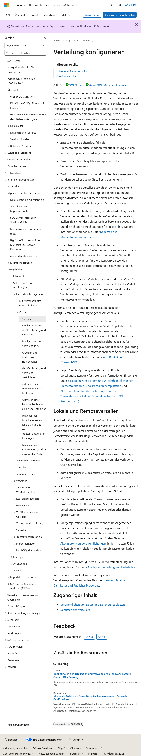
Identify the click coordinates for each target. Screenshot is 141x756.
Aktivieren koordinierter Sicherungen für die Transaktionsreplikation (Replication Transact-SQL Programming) (92, 396)
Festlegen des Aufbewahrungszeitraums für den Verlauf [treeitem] (34, 449)
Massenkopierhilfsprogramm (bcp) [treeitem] (26, 231)
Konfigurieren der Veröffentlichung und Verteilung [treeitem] (34, 330)
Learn (57, 40)
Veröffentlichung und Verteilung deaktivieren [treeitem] (34, 372)
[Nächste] (112, 5)
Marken (92, 753)
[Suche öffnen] (120, 5)
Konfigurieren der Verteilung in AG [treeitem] (31, 344)
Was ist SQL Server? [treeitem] (21, 96)
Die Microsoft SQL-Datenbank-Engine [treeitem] (28, 106)
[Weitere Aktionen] (135, 41)
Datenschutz (92, 748)
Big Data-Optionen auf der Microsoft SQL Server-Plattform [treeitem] (25, 244)
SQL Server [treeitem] (13, 60)
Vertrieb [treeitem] (26, 319)
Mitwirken (75, 748)
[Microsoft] (6, 5)
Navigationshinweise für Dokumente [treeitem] (20, 70)
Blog (60, 748)
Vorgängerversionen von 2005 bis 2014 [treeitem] (21, 81)
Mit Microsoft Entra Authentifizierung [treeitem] (30, 303)
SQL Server (83, 40)
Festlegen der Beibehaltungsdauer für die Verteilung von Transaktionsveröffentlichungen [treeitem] (33, 427)
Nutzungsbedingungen (51, 753)
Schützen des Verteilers (75, 610)
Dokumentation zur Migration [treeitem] (27, 200)
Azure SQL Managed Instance (108, 85)
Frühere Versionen (43, 748)
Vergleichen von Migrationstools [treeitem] (19, 209)
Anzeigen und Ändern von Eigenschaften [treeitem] (30, 357)
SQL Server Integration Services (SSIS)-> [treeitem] (23, 220)
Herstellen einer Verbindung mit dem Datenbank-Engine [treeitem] (28, 117)
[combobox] (25, 45)
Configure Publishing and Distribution (112, 567)
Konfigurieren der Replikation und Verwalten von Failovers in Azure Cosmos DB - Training (92, 675)
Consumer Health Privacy (17, 753)
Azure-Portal (92, 15)
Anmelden (131, 4)
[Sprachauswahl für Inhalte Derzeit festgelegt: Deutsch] (11, 740)
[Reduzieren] (45, 37)
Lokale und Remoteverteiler (71, 71)
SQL (68, 40)
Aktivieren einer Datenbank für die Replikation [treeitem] (32, 388)
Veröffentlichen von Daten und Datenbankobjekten (92, 604)
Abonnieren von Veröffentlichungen (83, 543)
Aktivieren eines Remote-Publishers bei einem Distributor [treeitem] (34, 404)
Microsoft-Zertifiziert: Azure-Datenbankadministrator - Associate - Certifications (91, 697)
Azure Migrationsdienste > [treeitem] (25, 256)
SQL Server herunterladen (120, 15)
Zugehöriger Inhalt (66, 76)
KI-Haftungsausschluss (15, 748)
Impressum (75, 753)
